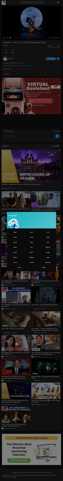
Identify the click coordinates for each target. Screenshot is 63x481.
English (15, 232)
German (31, 237)
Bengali (48, 252)
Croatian (15, 252)
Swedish (32, 262)
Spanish (15, 242)
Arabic (31, 232)
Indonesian (48, 247)
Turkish (31, 242)
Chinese (15, 247)
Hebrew (31, 252)
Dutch (48, 232)
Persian (15, 262)
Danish (19, 267)
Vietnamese (48, 262)
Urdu (31, 247)
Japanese (15, 257)
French (15, 237)
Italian (48, 257)
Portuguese (31, 257)
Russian (48, 237)
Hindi (48, 242)
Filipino (43, 267)
